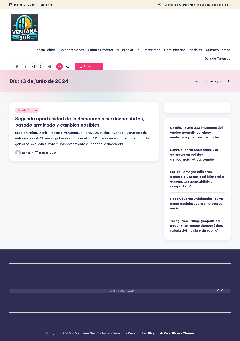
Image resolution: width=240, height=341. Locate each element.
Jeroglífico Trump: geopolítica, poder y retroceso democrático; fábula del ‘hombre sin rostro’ (196, 226)
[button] (89, 66)
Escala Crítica (27, 110)
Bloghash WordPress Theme (171, 333)
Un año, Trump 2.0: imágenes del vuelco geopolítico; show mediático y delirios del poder (196, 132)
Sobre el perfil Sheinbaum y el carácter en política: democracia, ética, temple (194, 154)
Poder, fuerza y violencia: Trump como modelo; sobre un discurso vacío (196, 203)
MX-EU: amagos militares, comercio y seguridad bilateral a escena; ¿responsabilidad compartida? (197, 179)
